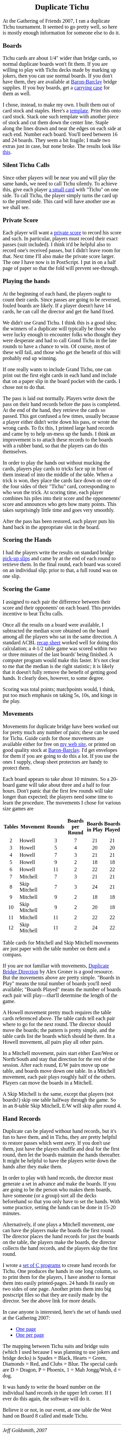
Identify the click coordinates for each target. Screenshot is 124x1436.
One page (26, 1329)
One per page (30, 1335)
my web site (73, 744)
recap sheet (49, 642)
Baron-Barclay (86, 81)
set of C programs (42, 1265)
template (79, 110)
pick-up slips (16, 558)
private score (67, 232)
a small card (61, 189)
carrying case (88, 87)
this (6, 152)
